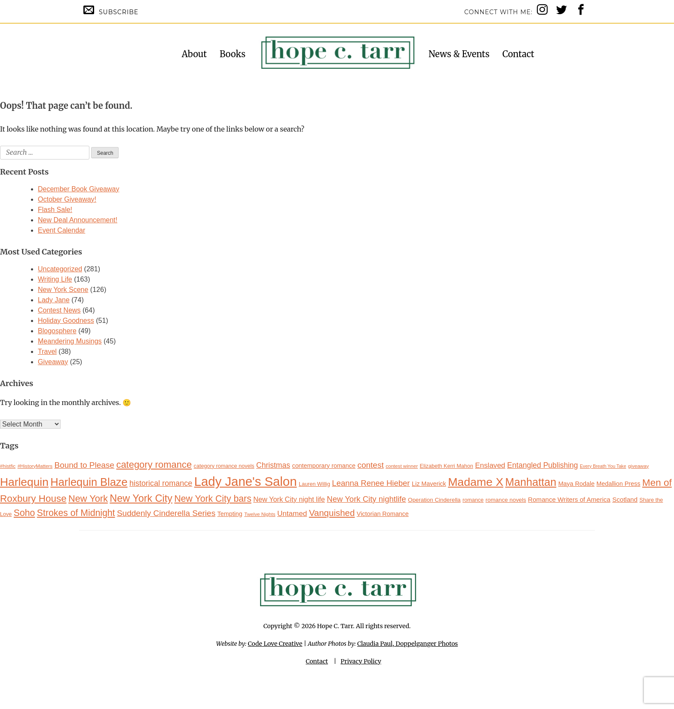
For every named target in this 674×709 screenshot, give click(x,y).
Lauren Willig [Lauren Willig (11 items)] (314, 484)
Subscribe (110, 10)
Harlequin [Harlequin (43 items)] (24, 482)
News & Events (459, 54)
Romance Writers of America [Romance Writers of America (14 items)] (569, 499)
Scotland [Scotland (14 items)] (624, 499)
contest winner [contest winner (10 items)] (402, 466)
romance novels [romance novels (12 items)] (506, 500)
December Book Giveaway (78, 189)
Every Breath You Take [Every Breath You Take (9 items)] (603, 466)
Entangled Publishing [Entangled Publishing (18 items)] (542, 465)
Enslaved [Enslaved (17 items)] (490, 465)
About (194, 54)
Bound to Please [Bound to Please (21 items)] (84, 465)
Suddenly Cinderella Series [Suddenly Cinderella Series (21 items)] (166, 513)
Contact (518, 54)
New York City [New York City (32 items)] (141, 498)
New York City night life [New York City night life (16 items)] (289, 499)
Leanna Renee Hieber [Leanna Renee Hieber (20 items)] (371, 483)
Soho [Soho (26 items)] (24, 513)
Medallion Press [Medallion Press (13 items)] (618, 483)
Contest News (59, 310)
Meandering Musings (70, 341)
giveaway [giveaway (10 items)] (638, 466)
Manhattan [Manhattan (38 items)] (530, 482)
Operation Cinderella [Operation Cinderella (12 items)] (434, 500)
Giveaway (53, 361)
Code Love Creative (275, 644)
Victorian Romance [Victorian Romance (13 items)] (383, 513)
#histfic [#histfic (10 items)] (7, 466)
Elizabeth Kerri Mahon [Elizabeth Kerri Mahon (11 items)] (446, 466)
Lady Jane (54, 300)
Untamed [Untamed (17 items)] (292, 513)
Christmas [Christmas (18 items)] (273, 465)
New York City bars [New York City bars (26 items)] (213, 498)
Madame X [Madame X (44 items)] (475, 482)
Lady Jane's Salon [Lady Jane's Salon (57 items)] (245, 481)
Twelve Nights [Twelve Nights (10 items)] (259, 514)
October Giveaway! (67, 199)
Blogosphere (57, 331)
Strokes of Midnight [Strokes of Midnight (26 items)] (76, 513)
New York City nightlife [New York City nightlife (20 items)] (366, 498)
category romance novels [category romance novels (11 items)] (224, 466)
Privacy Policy (360, 661)
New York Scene (63, 289)
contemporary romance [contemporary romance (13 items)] (323, 465)
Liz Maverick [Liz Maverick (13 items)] (429, 483)
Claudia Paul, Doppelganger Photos (407, 644)
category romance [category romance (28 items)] (154, 464)
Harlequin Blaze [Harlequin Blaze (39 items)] (88, 482)
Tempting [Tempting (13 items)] (230, 513)
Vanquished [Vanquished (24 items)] (332, 513)
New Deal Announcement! (77, 220)
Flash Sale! (55, 209)
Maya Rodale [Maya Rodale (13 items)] (576, 483)
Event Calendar (61, 230)
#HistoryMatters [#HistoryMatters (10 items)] (35, 466)
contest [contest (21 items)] (370, 465)
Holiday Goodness (66, 320)
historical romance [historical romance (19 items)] (160, 483)
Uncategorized (60, 269)
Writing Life (55, 279)
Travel (47, 351)
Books (232, 54)
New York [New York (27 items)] (88, 498)
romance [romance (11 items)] (473, 500)
